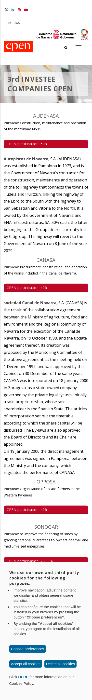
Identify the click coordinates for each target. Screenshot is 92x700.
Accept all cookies (25, 664)
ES (9, 23)
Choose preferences (27, 649)
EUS (17, 23)
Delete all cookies (60, 664)
